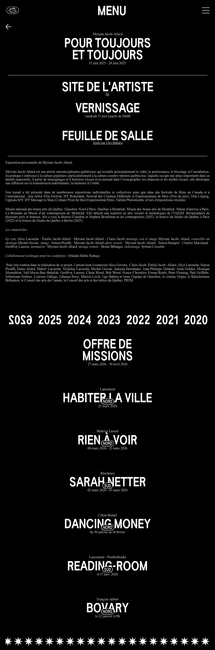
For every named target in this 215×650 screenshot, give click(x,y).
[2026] (20, 320)
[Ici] (107, 94)
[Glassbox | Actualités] (12, 10)
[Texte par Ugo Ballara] (107, 143)
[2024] (79, 320)
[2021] (167, 320)
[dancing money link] (107, 524)
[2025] (49, 320)
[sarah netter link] (107, 482)
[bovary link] (107, 608)
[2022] (138, 320)
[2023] (108, 320)
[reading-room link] (107, 566)
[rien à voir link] (107, 440)
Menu (111, 10)
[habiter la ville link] (107, 398)
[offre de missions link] (107, 352)
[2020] (196, 320)
